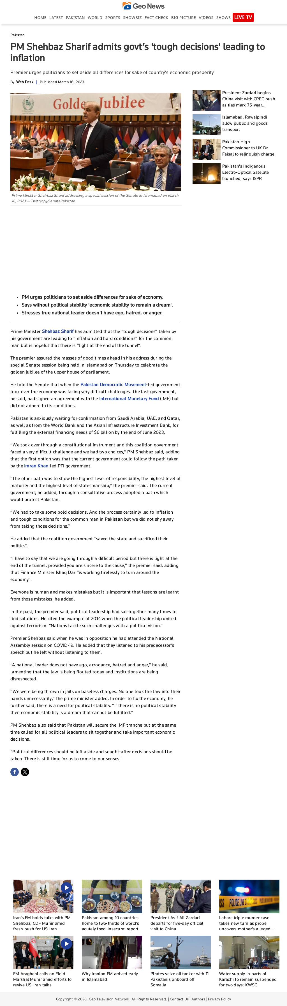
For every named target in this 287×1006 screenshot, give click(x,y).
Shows (223, 17)
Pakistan (75, 17)
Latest (56, 17)
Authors (198, 999)
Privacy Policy (219, 999)
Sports (112, 17)
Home (40, 17)
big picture (183, 17)
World (95, 17)
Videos (206, 17)
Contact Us (179, 999)
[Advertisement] (96, 247)
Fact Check (156, 17)
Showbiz (132, 17)
